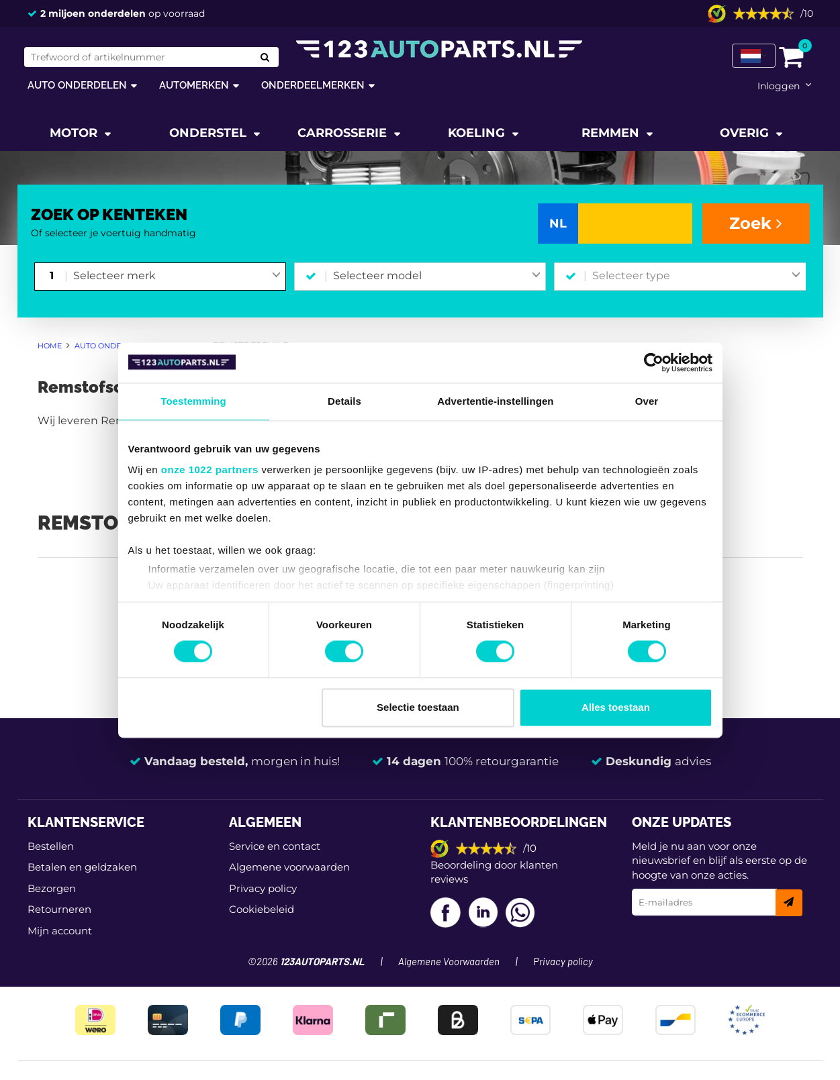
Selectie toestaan (418, 707)
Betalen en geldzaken (82, 867)
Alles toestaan (615, 707)
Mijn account (60, 930)
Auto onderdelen (77, 85)
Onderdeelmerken (313, 85)
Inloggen (778, 86)
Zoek (755, 223)
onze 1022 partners (210, 469)
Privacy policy (263, 888)
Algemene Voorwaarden (449, 962)
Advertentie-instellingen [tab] (495, 401)
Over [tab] (647, 401)
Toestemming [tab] (193, 401)
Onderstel (209, 133)
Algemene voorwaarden (289, 867)
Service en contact (274, 846)
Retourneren (59, 909)
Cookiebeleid (261, 909)
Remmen (612, 133)
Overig (746, 133)
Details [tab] (344, 401)
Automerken (194, 85)
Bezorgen (52, 888)
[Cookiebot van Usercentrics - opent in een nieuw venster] (653, 362)
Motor (75, 133)
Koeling (478, 133)
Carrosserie (343, 133)
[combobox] (177, 276)
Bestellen (51, 846)
